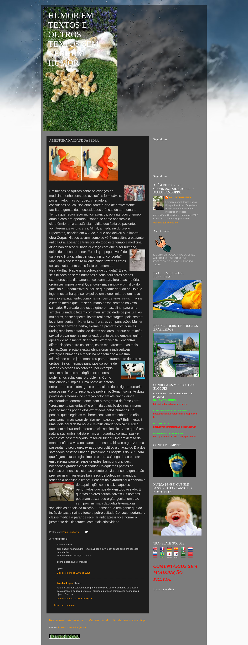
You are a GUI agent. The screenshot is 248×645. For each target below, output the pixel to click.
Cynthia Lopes (65, 583)
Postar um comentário (65, 605)
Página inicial (98, 620)
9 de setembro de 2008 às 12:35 (73, 573)
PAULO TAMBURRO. (180, 197)
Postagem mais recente (66, 620)
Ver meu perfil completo (165, 222)
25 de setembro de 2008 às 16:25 (74, 598)
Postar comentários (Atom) (72, 627)
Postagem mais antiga (129, 620)
